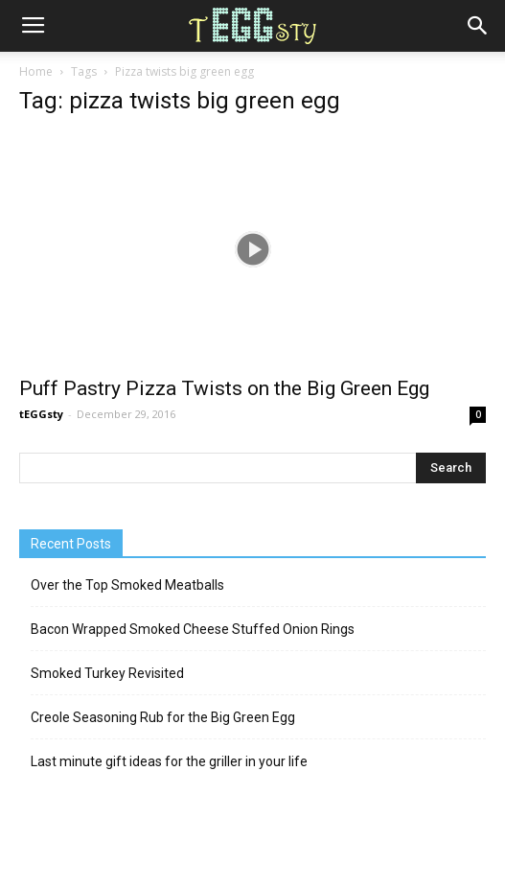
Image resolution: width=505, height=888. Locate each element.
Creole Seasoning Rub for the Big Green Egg (163, 717)
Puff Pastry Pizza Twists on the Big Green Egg (224, 388)
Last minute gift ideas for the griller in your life (169, 761)
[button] (478, 26)
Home (36, 71)
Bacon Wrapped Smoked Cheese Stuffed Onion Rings (193, 629)
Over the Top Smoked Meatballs (127, 585)
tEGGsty (41, 414)
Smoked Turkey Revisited (107, 673)
